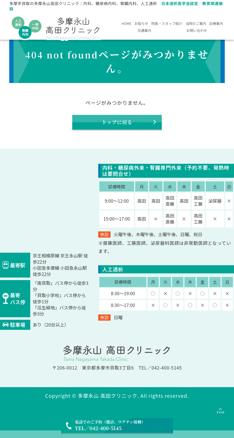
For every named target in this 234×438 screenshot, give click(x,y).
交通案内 (183, 31)
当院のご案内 (135, 31)
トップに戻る (117, 126)
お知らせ (158, 23)
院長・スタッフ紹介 (199, 23)
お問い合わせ (209, 31)
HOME (131, 23)
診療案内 (161, 31)
